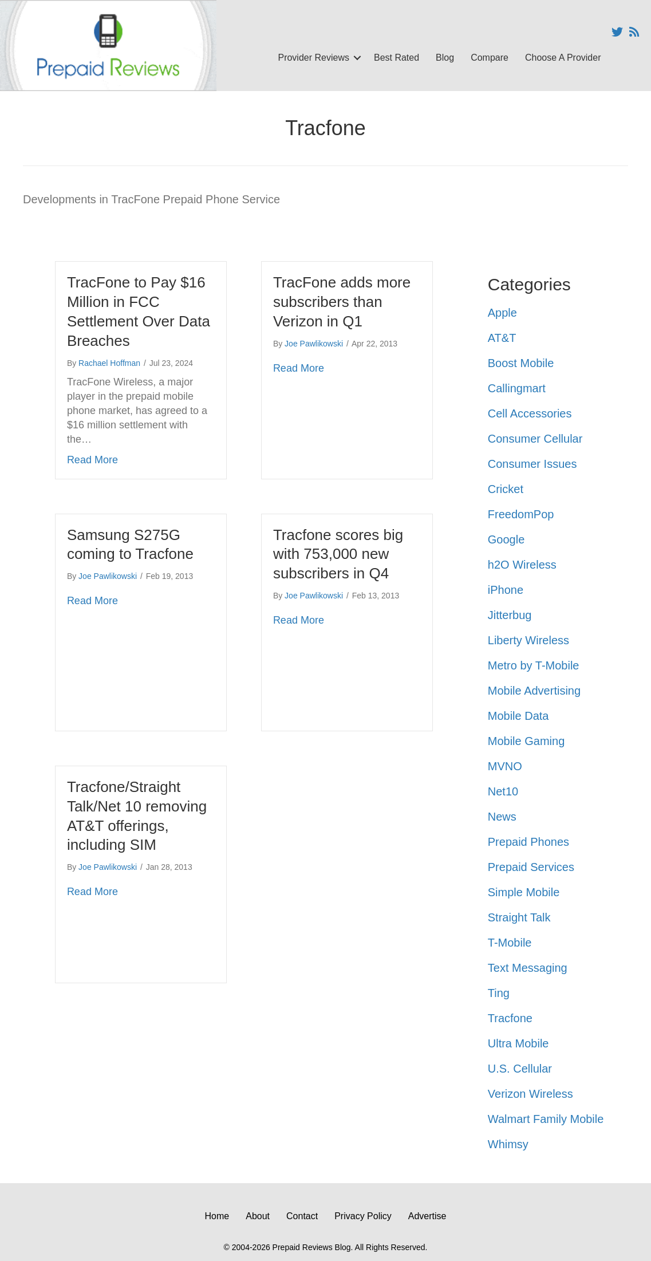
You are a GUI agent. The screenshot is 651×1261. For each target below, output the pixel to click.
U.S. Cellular (520, 1068)
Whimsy (508, 1144)
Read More (92, 459)
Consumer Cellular (535, 438)
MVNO (505, 766)
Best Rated (396, 57)
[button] (357, 57)
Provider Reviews (313, 57)
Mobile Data (518, 716)
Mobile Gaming (526, 741)
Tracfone (510, 1018)
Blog (445, 57)
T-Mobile (510, 942)
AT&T (502, 338)
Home (217, 1216)
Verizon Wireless (530, 1093)
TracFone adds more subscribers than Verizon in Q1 (342, 302)
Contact (302, 1216)
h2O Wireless (522, 564)
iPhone (505, 590)
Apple (502, 312)
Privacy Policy (363, 1216)
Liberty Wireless (528, 640)
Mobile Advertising (534, 690)
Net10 (503, 791)
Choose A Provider (563, 57)
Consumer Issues (532, 464)
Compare (489, 57)
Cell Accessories (530, 413)
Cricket (505, 489)
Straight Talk (519, 917)
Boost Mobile (521, 363)
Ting (499, 993)
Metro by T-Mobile (533, 665)
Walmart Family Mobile (546, 1119)
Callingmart (517, 388)
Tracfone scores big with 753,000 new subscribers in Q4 (338, 554)
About (258, 1216)
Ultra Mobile (518, 1043)
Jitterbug (510, 615)
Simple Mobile (524, 892)
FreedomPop (521, 514)
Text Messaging (527, 967)
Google (506, 539)
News (502, 816)
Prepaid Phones (528, 842)
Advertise (427, 1216)
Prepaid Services (531, 867)
